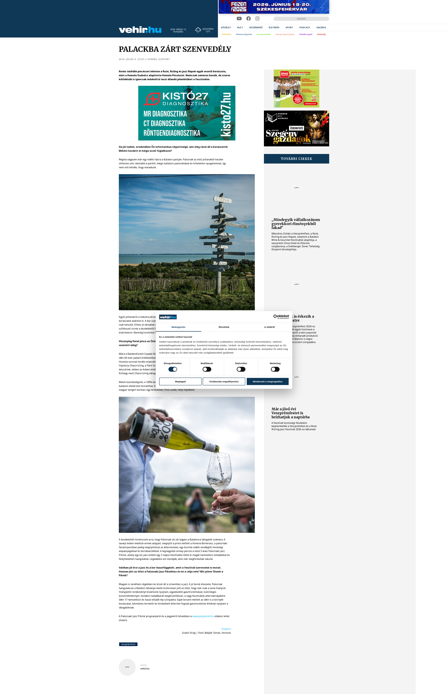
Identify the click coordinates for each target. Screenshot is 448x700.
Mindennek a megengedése (267, 381)
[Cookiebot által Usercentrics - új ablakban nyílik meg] (275, 317)
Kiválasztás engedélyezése (224, 381)
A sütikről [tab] (269, 327)
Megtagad (180, 381)
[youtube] (239, 18)
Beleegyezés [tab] (178, 327)
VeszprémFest (128, 644)
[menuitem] (226, 27)
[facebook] (248, 18)
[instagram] (257, 18)
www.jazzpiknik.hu (203, 616)
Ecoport (226, 628)
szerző (143, 665)
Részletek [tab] (224, 327)
